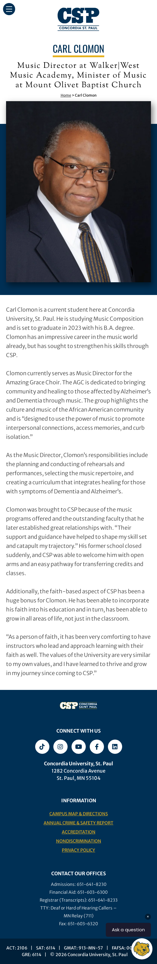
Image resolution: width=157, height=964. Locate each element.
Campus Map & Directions (78, 814)
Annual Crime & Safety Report (78, 823)
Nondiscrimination (78, 841)
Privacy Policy (78, 850)
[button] (9, 9)
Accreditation (78, 832)
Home (66, 95)
